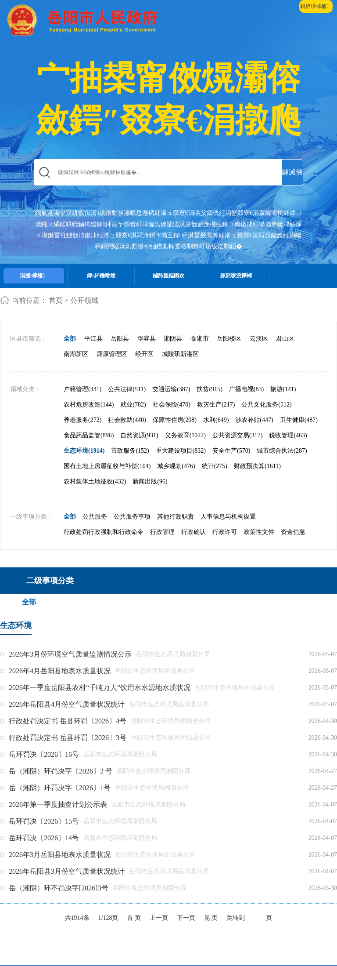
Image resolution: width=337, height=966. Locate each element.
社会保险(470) (171, 404)
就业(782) (133, 404)
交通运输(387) (171, 389)
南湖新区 (76, 354)
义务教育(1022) (185, 435)
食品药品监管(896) (89, 435)
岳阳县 (120, 338)
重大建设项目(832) (181, 450)
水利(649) (216, 420)
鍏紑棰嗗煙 (101, 275)
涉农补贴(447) (254, 420)
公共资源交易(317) (237, 435)
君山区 (285, 338)
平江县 (93, 338)
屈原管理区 (112, 354)
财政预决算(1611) (257, 466)
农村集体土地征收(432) (95, 481)
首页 (56, 300)
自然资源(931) (139, 435)
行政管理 (162, 532)
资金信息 (293, 532)
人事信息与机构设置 (228, 516)
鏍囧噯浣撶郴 (236, 275)
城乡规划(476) (176, 466)
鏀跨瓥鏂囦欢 (168, 275)
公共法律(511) (127, 389)
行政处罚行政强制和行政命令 (103, 532)
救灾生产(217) (216, 404)
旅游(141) (283, 389)
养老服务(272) (82, 420)
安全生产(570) (231, 450)
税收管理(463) (288, 435)
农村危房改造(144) (89, 404)
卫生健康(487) (299, 420)
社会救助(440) (127, 420)
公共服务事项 (132, 516)
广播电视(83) (246, 389)
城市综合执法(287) (282, 450)
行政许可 (224, 532)
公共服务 (94, 516)
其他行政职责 (175, 516)
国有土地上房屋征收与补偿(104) (107, 466)
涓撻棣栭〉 (34, 275)
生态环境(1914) (84, 450)
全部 (70, 338)
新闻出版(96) (150, 481)
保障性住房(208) (175, 420)
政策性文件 (259, 532)
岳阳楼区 (229, 338)
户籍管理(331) (82, 389)
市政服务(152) (130, 450)
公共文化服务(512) (266, 404)
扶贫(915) (209, 389)
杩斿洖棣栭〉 (316, 6)
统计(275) (214, 466)
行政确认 (193, 532)
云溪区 (259, 338)
